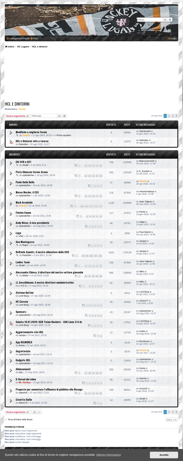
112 (95, 206)
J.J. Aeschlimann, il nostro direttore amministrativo (45, 282)
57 (89, 276)
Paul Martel (145, 232)
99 (87, 256)
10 (93, 216)
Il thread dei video (26, 379)
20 (97, 373)
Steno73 (23, 402)
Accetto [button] (164, 455)
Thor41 (22, 109)
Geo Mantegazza (25, 242)
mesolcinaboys (146, 191)
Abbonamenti (23, 369)
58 (93, 276)
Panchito (26, 255)
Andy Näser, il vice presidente (32, 223)
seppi (142, 222)
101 (95, 256)
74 (93, 166)
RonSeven (144, 341)
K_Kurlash (144, 171)
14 (86, 196)
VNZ (21, 236)
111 (91, 206)
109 (82, 206)
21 (101, 373)
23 (89, 176)
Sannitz (143, 378)
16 (93, 196)
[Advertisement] (92, 75)
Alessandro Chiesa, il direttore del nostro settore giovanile (49, 272)
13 (89, 266)
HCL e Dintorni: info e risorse (32, 141)
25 (97, 176)
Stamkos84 (144, 131)
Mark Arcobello (24, 202)
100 (91, 256)
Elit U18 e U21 (23, 162)
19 (93, 373)
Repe (25, 245)
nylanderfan (28, 175)
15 (89, 196)
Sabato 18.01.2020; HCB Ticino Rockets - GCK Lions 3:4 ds (49, 322)
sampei (143, 241)
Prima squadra (63, 135)
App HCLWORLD (24, 342)
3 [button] (172, 115)
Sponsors (21, 312)
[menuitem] (34, 38)
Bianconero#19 (146, 161)
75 (97, 166)
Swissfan (23, 144)
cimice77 (143, 300)
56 (86, 276)
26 (101, 176)
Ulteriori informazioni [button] (108, 454)
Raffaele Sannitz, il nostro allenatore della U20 (42, 252)
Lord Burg (24, 296)
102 (100, 256)
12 (101, 216)
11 (97, 216)
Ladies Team (23, 262)
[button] (176, 116)
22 (86, 176)
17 (97, 196)
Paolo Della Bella (25, 182)
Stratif (25, 165)
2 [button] (168, 115)
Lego (18, 233)
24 (93, 176)
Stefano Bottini (24, 292)
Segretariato (23, 351)
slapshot (23, 392)
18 (101, 196)
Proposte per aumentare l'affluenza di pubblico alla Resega (49, 389)
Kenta (142, 211)
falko (141, 271)
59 (97, 276)
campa (22, 335)
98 (83, 256)
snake (142, 331)
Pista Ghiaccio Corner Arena (32, 172)
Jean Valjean (145, 201)
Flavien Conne (23, 212)
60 (101, 276)
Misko (25, 275)
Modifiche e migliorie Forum (31, 132)
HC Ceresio (22, 301)
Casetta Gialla (24, 399)
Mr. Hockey (25, 382)
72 (86, 166)
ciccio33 (143, 388)
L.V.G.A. (23, 285)
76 (101, 166)
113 (100, 206)
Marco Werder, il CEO (27, 192)
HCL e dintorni (17, 104)
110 (86, 206)
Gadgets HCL (23, 360)
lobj (20, 372)
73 (89, 166)
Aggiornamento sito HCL (29, 332)
